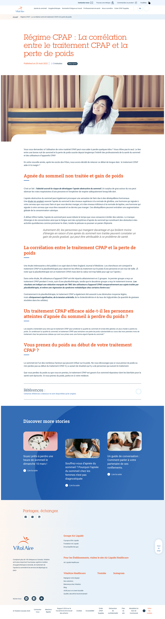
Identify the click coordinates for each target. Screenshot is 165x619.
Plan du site (123, 613)
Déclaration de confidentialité (113, 613)
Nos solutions (68, 583)
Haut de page (158, 550)
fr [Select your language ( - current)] (140, 11)
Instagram (118, 575)
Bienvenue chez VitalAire (72, 586)
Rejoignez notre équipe (71, 580)
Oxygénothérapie (56, 11)
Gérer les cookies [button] (149, 613)
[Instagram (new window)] (41, 600)
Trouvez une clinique (104, 3)
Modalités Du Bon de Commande (134, 613)
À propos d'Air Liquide (71, 543)
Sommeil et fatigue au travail (74, 11)
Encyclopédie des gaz (71, 549)
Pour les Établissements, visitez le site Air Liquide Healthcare (96, 559)
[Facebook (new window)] (34, 600)
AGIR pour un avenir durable (73, 593)
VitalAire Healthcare (75, 575)
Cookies (79, 613)
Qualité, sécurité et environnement (75, 596)
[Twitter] (32, 519)
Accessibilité (90, 613)
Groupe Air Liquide (74, 537)
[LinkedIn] (39, 519)
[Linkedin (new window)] (26, 600)
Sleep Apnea (72, 66)
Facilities (144, 3)
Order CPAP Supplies (124, 11)
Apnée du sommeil (40, 11)
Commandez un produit (125, 3)
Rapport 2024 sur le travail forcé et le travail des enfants (64, 613)
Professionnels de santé (94, 11)
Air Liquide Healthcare (71, 565)
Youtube (101, 575)
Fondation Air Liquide (71, 546)
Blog (65, 590)
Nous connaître (109, 11)
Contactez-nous (84, 3)
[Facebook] (25, 519)
